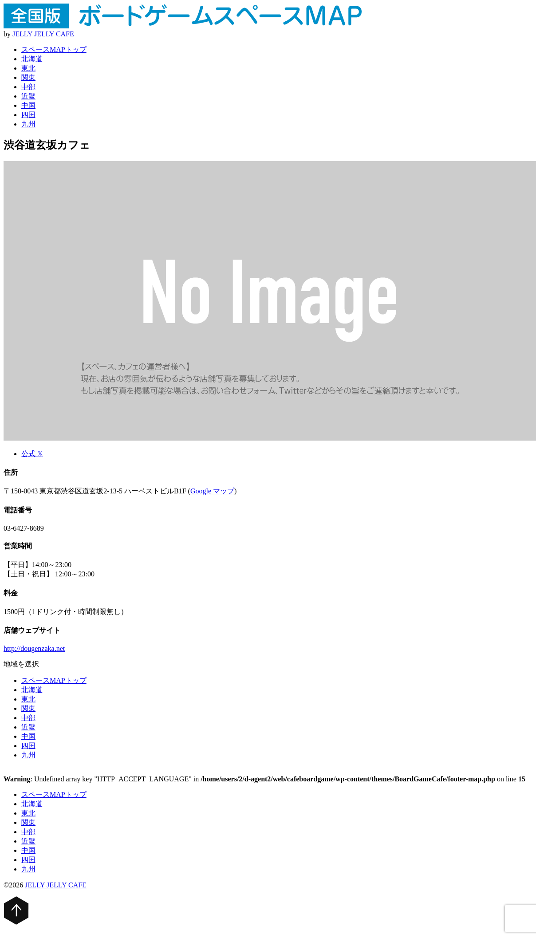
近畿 (28, 96)
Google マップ (212, 491)
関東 (28, 77)
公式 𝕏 (32, 453)
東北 (28, 68)
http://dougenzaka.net (34, 648)
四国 (28, 114)
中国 (28, 105)
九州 (28, 124)
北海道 (32, 59)
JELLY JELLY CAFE (56, 885)
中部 (28, 87)
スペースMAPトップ (54, 49)
